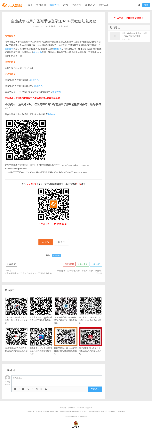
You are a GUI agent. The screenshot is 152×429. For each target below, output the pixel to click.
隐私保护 (80, 408)
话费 (65, 5)
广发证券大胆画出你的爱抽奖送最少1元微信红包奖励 (16, 314)
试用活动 (103, 5)
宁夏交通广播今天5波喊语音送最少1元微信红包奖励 (79, 271)
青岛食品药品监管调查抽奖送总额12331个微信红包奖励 (66, 314)
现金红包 (76, 5)
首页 (30, 5)
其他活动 (90, 5)
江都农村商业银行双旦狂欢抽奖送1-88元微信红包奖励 (28, 273)
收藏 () (11, 264)
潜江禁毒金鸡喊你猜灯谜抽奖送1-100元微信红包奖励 (90, 314)
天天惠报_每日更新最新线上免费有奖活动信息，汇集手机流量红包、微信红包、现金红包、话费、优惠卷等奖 (12, 5)
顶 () (45, 242)
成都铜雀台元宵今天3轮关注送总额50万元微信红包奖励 (41, 345)
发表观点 (95, 389)
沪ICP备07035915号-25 (116, 411)
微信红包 (55, 5)
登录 (146, 5)
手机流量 (41, 5)
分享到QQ (96, 264)
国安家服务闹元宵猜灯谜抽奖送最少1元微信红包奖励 (90, 345)
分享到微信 (82, 264)
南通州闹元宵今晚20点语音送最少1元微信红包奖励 (16, 344)
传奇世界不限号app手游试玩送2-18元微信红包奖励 (41, 313)
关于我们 (63, 408)
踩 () (61, 242)
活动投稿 (71, 408)
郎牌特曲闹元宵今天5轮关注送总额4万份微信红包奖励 (66, 345)
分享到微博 (69, 264)
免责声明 (88, 408)
